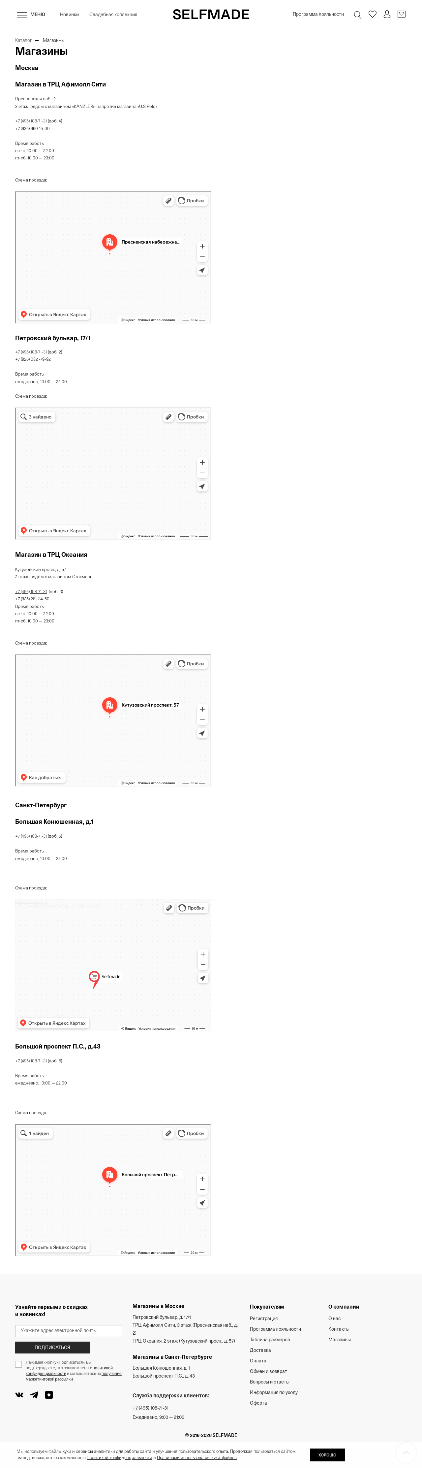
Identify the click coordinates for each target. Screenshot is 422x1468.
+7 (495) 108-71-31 (31, 121)
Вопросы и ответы (269, 1382)
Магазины (339, 1340)
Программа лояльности (318, 14)
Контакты (338, 1329)
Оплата (258, 1361)
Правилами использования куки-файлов (197, 1458)
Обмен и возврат (268, 1371)
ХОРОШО (327, 1455)
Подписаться (52, 1348)
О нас (334, 1319)
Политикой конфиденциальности (119, 1458)
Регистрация (264, 1319)
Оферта (258, 1403)
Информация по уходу (274, 1392)
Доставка (260, 1350)
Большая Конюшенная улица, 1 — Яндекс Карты (57, 907)
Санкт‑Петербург (31, 902)
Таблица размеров (270, 1340)
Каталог (23, 40)
